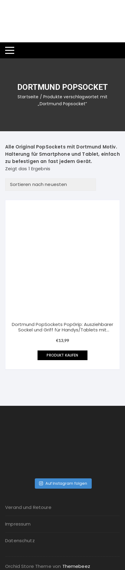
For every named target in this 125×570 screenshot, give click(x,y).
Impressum (18, 524)
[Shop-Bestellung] (50, 184)
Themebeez (76, 566)
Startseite (28, 97)
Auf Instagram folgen (63, 483)
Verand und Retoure (28, 507)
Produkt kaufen (62, 355)
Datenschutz (20, 540)
